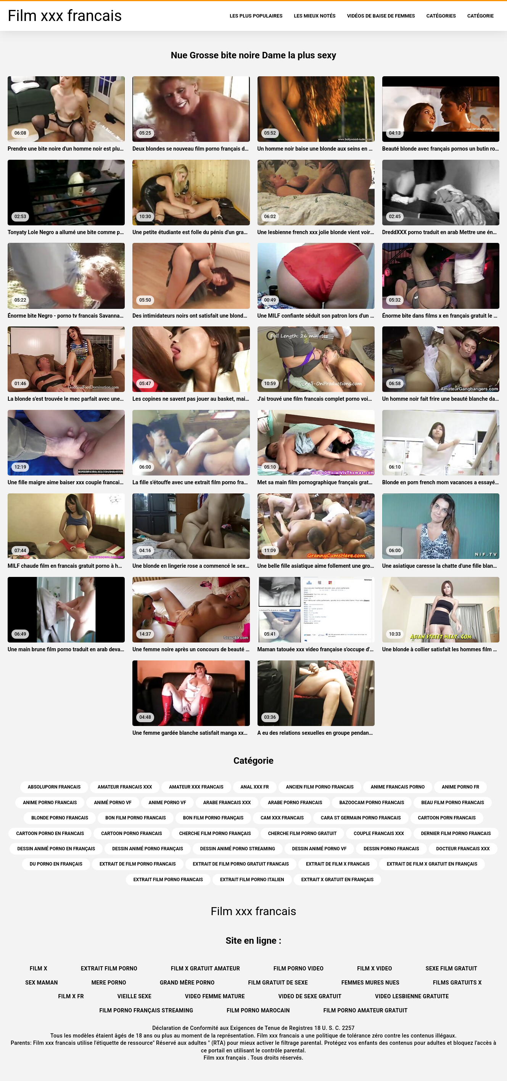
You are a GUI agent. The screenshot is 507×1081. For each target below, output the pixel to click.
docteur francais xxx (463, 848)
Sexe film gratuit (451, 968)
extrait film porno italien (252, 879)
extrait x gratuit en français (337, 879)
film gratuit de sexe (277, 983)
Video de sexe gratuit (309, 996)
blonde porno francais (59, 818)
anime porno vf (167, 802)
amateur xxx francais (196, 787)
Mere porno (109, 983)
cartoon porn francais (447, 818)
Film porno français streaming (146, 1010)
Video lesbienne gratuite (412, 996)
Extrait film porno (109, 968)
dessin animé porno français (147, 848)
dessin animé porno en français (56, 848)
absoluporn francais (54, 787)
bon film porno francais (135, 818)
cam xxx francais (282, 818)
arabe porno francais (295, 802)
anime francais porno (398, 787)
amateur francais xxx (125, 787)
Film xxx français (226, 1058)
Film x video (374, 968)
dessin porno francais (391, 848)
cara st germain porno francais (361, 818)
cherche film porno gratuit (302, 833)
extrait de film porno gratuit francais (241, 864)
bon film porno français (213, 818)
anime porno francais (50, 802)
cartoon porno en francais (50, 833)
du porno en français (56, 864)
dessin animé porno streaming (237, 848)
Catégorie (480, 16)
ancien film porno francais (320, 787)
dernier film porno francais (456, 833)
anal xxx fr (255, 787)
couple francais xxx (379, 833)
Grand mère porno (187, 983)
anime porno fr (460, 787)
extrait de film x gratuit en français (432, 864)
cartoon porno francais (131, 833)
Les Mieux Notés (314, 16)
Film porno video (299, 968)
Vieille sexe (134, 996)
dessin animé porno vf (319, 848)
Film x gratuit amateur (205, 968)
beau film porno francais (452, 802)
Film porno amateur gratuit (366, 1010)
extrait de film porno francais (138, 864)
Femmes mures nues (370, 983)
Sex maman (41, 983)
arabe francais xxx (227, 802)
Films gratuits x (457, 983)
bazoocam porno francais (372, 802)
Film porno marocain (258, 1010)
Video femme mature (215, 996)
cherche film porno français (215, 833)
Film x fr (71, 996)
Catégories (441, 16)
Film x (38, 968)
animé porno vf (112, 802)
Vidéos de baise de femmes (381, 16)
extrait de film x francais (338, 864)
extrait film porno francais (168, 879)
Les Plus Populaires (256, 16)
